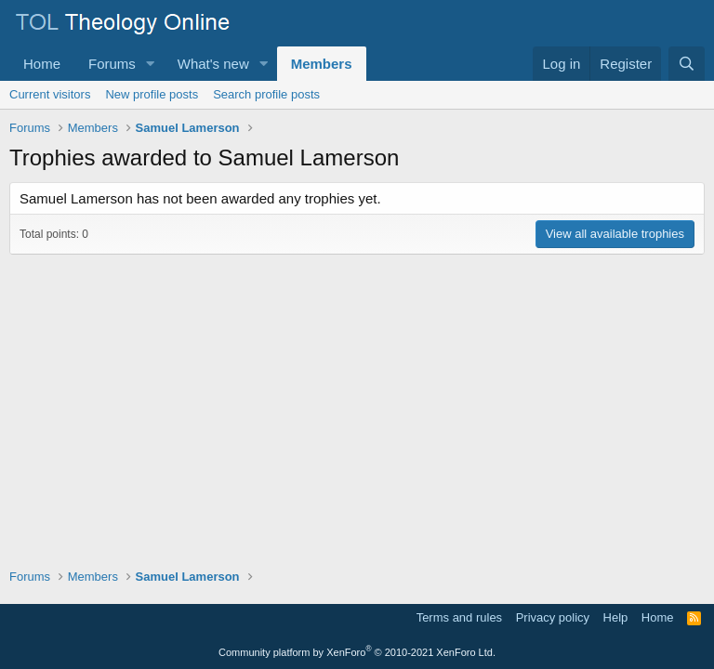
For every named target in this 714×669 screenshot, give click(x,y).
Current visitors (49, 94)
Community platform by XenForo (357, 652)
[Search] (686, 63)
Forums (112, 64)
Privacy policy (552, 617)
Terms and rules (459, 617)
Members (321, 64)
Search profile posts (266, 94)
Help (615, 617)
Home (41, 64)
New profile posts (151, 94)
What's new (213, 64)
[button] (151, 63)
